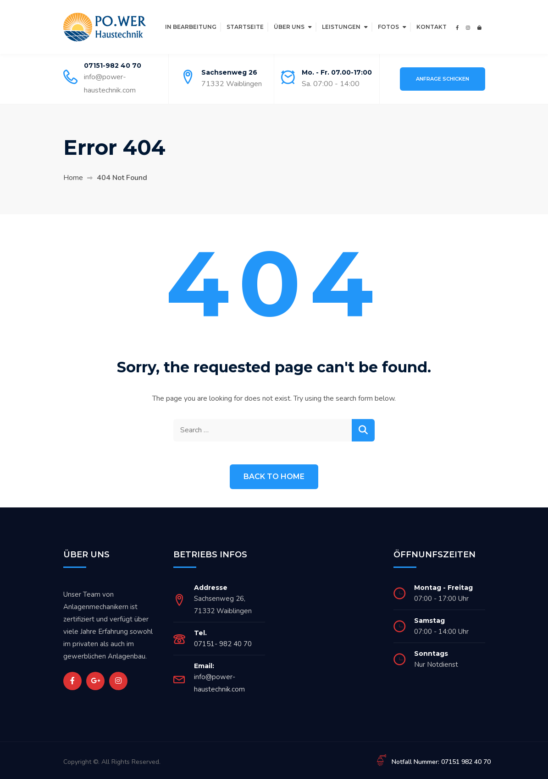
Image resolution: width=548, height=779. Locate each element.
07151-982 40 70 (112, 65)
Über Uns (289, 26)
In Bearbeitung (190, 26)
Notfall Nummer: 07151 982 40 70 (441, 761)
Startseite (245, 26)
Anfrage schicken (442, 79)
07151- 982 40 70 (223, 643)
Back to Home (274, 476)
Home (73, 178)
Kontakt (431, 26)
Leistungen (341, 26)
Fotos (388, 26)
